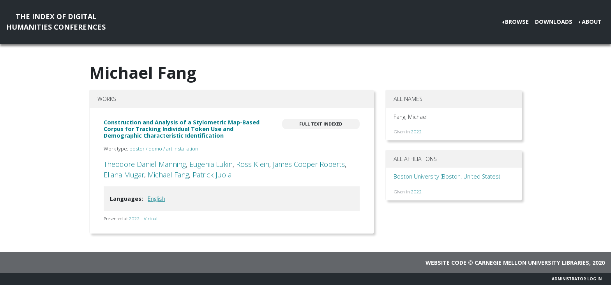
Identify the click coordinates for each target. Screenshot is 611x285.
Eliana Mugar (124, 174)
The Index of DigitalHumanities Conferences (56, 22)
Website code (446, 262)
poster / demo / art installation (163, 148)
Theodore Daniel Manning (145, 164)
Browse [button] (517, 21)
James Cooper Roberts (309, 164)
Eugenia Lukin (211, 164)
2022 (416, 132)
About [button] (592, 21)
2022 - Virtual (143, 218)
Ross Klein (252, 164)
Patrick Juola (211, 174)
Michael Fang (168, 174)
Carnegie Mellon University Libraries (532, 262)
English (156, 198)
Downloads (553, 21)
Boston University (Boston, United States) (447, 176)
